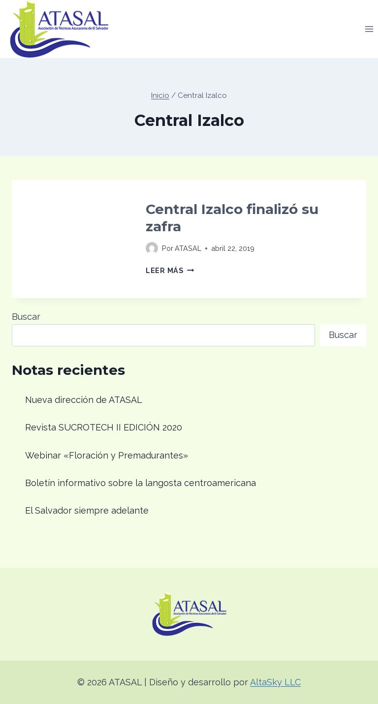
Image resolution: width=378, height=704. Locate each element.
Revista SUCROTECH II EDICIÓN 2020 (103, 427)
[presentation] (71, 239)
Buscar (26, 316)
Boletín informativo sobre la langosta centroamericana (140, 483)
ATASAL (188, 248)
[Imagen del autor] (152, 248)
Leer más (170, 270)
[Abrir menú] (369, 28)
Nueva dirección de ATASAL (83, 400)
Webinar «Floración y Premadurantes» (106, 455)
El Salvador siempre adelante (87, 510)
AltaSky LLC (275, 682)
